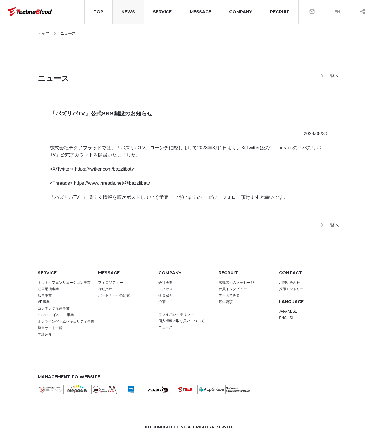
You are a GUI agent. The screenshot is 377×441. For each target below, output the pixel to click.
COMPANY (240, 11)
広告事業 (45, 295)
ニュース (68, 33)
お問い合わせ (289, 282)
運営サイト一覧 (50, 328)
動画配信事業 (48, 289)
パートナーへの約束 (114, 295)
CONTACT (290, 272)
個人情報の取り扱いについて (181, 321)
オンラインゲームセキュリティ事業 (66, 321)
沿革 (162, 302)
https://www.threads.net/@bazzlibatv (112, 183)
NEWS (128, 11)
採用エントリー (291, 289)
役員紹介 (165, 295)
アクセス (165, 289)
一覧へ (332, 76)
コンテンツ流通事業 (54, 308)
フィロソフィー (110, 282)
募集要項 (226, 302)
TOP (98, 11)
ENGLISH (287, 318)
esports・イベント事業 (56, 315)
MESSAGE (200, 11)
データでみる (229, 295)
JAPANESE (288, 311)
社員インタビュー (233, 289)
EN (337, 11)
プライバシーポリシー (176, 314)
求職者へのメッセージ (236, 282)
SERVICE (162, 11)
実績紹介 (45, 334)
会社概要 (165, 282)
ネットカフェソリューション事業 (64, 282)
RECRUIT (280, 11)
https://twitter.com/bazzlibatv (104, 168)
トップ (43, 33)
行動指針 (105, 289)
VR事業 (44, 302)
